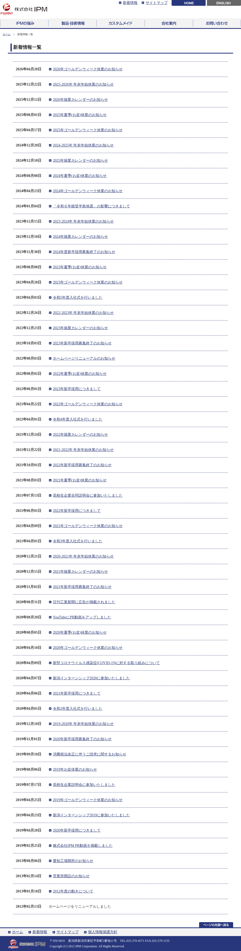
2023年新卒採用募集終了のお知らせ (82, 343)
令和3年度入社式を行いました (77, 541)
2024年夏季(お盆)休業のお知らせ (80, 176)
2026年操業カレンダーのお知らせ (80, 100)
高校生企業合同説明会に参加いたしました (88, 495)
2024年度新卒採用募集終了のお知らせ (84, 252)
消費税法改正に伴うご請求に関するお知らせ (89, 754)
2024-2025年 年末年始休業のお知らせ (83, 145)
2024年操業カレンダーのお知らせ (80, 237)
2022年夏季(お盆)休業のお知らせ (80, 374)
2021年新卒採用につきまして (77, 693)
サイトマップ (157, 3)
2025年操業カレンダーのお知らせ (80, 160)
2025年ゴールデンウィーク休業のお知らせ (88, 130)
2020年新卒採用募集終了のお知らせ (82, 739)
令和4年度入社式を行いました (77, 419)
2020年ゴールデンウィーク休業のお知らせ (88, 648)
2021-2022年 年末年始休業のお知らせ (83, 450)
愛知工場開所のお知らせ (73, 861)
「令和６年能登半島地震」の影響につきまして (91, 206)
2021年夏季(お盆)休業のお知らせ (80, 480)
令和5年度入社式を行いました (77, 298)
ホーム (6, 34)
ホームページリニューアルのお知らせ (84, 358)
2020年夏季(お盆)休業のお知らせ (80, 632)
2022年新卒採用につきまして (77, 511)
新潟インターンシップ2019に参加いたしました (91, 815)
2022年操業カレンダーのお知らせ (80, 435)
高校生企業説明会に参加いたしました (84, 785)
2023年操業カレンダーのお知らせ (80, 328)
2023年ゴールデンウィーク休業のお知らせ (88, 282)
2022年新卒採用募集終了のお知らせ (82, 465)
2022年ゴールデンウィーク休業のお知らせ (88, 404)
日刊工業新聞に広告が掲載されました (84, 602)
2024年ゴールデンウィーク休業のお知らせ (88, 191)
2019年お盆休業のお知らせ (75, 769)
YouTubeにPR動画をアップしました (82, 617)
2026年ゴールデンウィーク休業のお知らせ (88, 69)
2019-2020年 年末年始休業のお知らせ (83, 724)
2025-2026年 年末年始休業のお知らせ (83, 84)
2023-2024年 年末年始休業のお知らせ (83, 221)
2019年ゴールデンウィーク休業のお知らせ (88, 800)
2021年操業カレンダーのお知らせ (80, 572)
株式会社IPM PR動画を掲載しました (83, 846)
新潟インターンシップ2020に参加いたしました (91, 678)
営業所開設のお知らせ (71, 876)
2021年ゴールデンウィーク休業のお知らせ (88, 526)
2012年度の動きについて (73, 891)
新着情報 (130, 3)
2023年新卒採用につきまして (77, 389)
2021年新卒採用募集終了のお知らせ (82, 587)
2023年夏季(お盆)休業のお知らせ (80, 267)
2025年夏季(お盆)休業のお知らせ (80, 115)
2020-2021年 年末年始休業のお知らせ (83, 556)
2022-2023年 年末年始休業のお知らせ (83, 313)
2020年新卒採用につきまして (77, 830)
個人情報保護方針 (102, 932)
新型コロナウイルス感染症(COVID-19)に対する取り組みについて (106, 663)
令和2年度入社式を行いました (77, 709)
